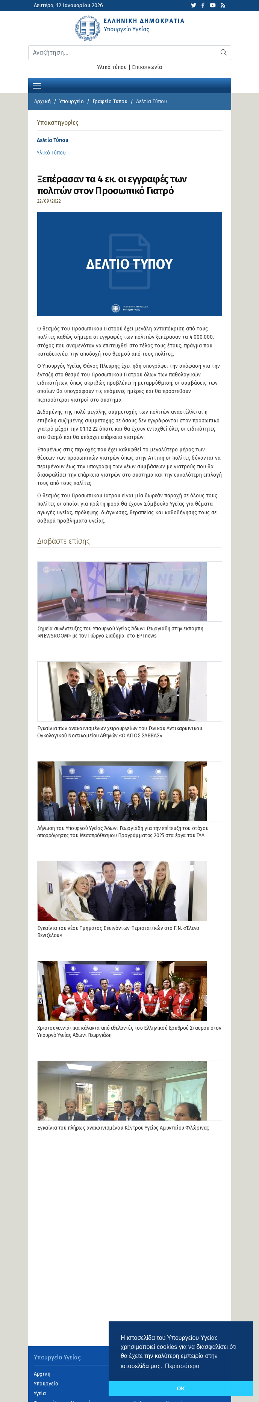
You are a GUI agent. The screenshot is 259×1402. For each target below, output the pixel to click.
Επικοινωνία (147, 67)
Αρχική (42, 101)
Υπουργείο (71, 101)
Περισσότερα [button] (182, 1366)
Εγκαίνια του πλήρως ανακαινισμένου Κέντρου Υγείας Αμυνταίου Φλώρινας (123, 1128)
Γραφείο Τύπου (109, 101)
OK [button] (181, 1388)
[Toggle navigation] (36, 85)
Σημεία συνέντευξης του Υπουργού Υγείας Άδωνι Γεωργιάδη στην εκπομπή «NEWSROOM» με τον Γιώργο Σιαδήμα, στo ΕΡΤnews (120, 632)
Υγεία (40, 1393)
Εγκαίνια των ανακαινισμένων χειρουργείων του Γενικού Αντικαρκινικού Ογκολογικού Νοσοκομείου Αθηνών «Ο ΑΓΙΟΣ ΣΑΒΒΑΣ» (119, 731)
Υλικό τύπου (112, 67)
